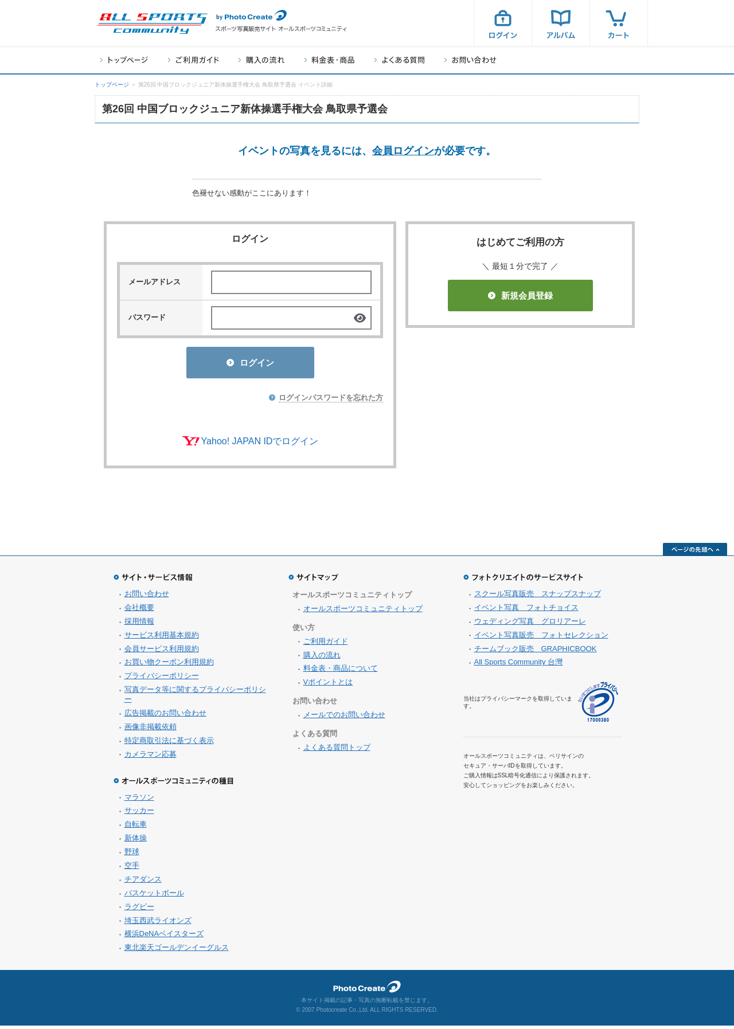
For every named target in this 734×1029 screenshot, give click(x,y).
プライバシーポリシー (161, 679)
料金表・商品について (340, 671)
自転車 (135, 827)
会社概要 (139, 611)
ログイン (503, 23)
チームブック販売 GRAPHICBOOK (535, 652)
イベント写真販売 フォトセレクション (541, 638)
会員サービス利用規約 (161, 652)
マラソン (139, 800)
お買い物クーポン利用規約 (169, 665)
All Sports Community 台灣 (518, 665)
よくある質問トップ (336, 750)
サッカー (139, 813)
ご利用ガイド (193, 59)
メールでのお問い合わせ (344, 718)
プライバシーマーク (598, 705)
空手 (131, 868)
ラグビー (139, 910)
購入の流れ (261, 59)
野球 (131, 855)
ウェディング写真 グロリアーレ (530, 624)
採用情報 (139, 624)
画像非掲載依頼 (150, 730)
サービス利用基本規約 (161, 638)
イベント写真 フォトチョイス (526, 611)
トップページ (124, 59)
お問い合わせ (470, 59)
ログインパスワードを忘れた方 (331, 401)
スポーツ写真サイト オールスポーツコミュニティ (152, 23)
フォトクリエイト (367, 990)
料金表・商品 (329, 59)
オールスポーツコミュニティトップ (363, 612)
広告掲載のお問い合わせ (165, 716)
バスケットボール (154, 896)
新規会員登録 (520, 295)
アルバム (560, 23)
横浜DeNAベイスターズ (164, 937)
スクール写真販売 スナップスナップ (537, 597)
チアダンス (143, 882)
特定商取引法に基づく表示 (169, 744)
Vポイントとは (328, 685)
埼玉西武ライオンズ (158, 924)
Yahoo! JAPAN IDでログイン (260, 444)
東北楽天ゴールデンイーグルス (176, 950)
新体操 (135, 841)
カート (618, 23)
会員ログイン (403, 150)
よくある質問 (399, 59)
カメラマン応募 (150, 757)
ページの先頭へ (695, 552)
